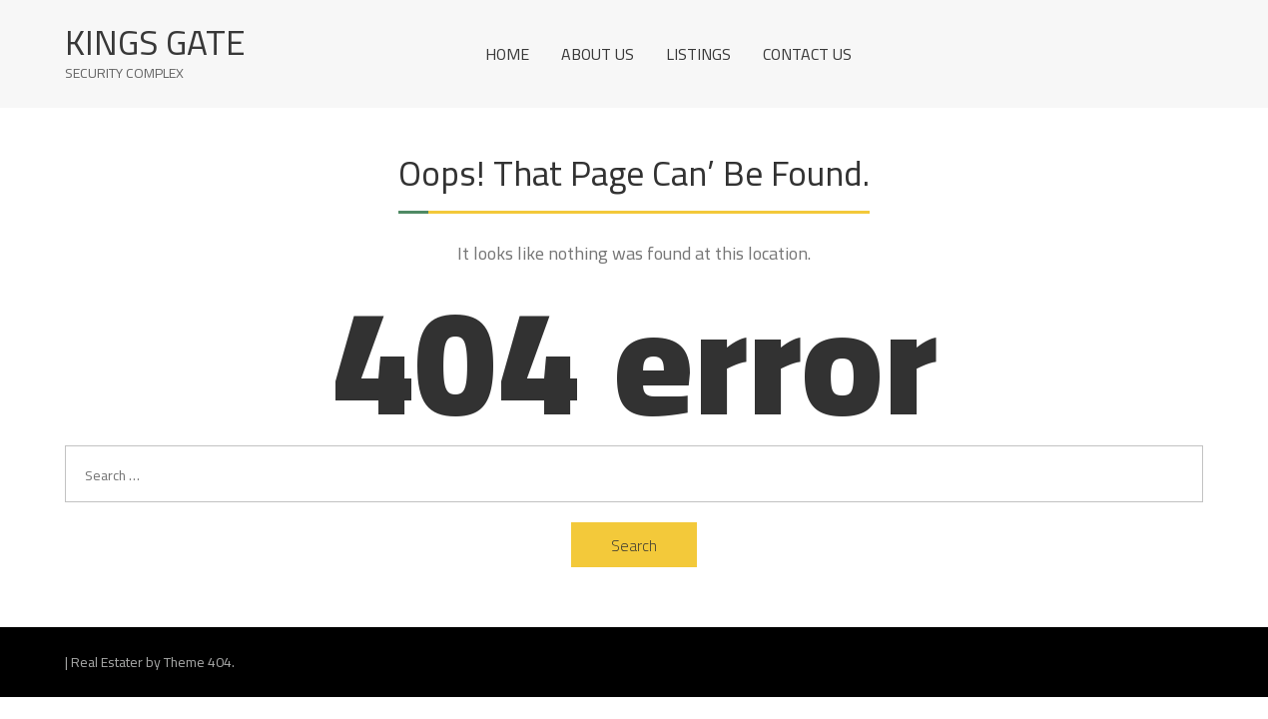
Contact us (807, 54)
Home (507, 54)
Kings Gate (155, 42)
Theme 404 (198, 662)
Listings (698, 54)
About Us (597, 54)
